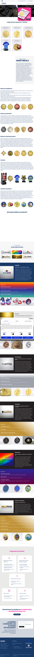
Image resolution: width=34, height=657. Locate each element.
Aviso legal (14, 653)
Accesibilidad (15, 655)
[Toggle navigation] (31, 3)
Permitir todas (28, 337)
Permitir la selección (17, 337)
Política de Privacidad (20, 653)
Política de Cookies (28, 653)
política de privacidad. (28, 623)
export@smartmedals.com (17, 610)
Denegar (6, 337)
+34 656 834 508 (25, 609)
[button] (1, 302)
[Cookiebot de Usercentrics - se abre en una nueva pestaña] (29, 318)
